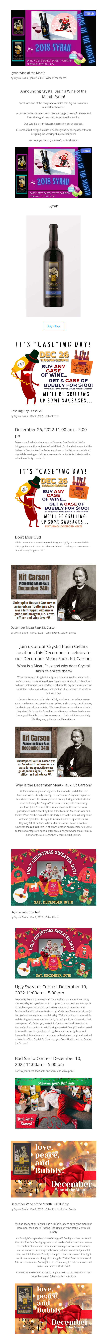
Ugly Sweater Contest (25, 912)
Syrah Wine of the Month (28, 73)
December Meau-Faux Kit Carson (33, 628)
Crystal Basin (21, 77)
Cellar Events (52, 416)
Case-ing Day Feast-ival (26, 411)
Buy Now (53, 326)
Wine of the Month (56, 77)
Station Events (68, 632)
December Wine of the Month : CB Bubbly (40, 1204)
